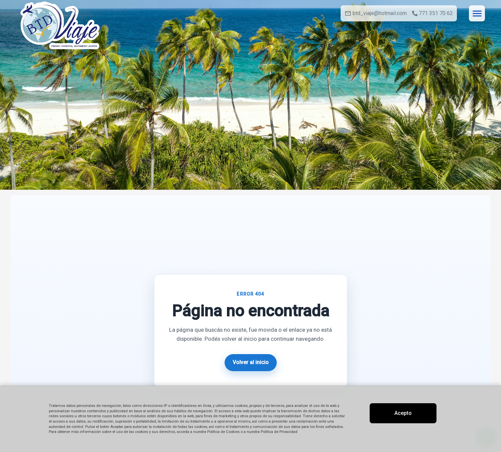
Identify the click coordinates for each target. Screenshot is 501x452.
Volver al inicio (251, 362)
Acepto (403, 413)
